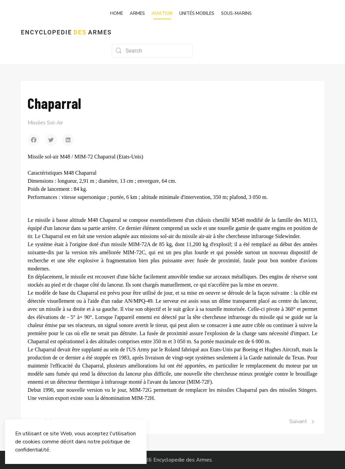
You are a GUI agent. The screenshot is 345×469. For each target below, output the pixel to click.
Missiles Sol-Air (45, 122)
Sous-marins (236, 13)
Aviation (162, 13)
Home (116, 13)
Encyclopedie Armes (66, 32)
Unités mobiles (196, 13)
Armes (137, 13)
